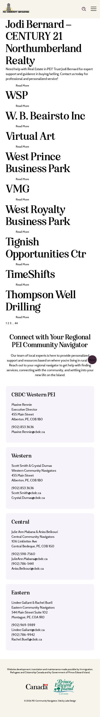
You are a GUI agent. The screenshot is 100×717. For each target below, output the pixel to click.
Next (92, 359)
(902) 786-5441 (23, 563)
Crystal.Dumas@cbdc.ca (28, 498)
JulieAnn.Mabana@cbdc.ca (29, 559)
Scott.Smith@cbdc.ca (26, 493)
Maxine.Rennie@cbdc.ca (28, 432)
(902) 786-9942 (23, 634)
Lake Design (70, 700)
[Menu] (93, 9)
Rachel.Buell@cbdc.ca (27, 639)
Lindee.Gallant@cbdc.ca (28, 630)
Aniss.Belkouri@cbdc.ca (28, 568)
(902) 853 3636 (23, 427)
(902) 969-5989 (23, 625)
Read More (22, 85)
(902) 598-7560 (23, 554)
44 (16, 323)
